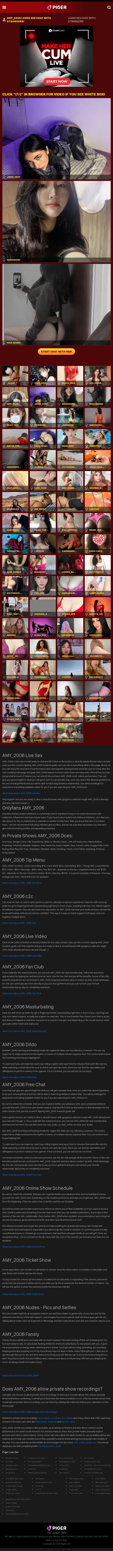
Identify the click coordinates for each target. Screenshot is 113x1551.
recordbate (67, 1418)
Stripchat (52, 1421)
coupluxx (63, 1469)
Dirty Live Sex (75, 1486)
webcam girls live (13, 1482)
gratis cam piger (13, 1506)
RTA (49, 1533)
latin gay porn (101, 1482)
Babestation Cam (67, 1461)
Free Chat (21, 1174)
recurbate (56, 1418)
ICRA (63, 1533)
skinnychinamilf (35, 1461)
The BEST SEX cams (15, 1478)
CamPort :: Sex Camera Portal (97, 1465)
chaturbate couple (14, 1486)
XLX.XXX (9, 1461)
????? (38, 1489)
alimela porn (11, 1469)
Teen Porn (10, 1472)
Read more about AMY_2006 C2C (19, 922)
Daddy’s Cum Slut (92, 1461)
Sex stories (64, 1472)
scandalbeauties (103, 1493)
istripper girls (12, 1465)
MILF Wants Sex (76, 1478)
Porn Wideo (100, 1478)
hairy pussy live (66, 1458)
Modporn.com (12, 1458)
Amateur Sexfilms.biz (93, 1472)
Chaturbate (41, 1421)
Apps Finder (11, 1503)
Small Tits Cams (13, 1493)
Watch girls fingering (37, 1472)
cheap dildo (11, 1489)
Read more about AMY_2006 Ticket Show (23, 1294)
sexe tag (39, 1486)
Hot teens (39, 1478)
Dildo (19, 1077)
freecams (73, 1489)
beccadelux (74, 1482)
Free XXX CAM (75, 1493)
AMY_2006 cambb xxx (85, 1442)
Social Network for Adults (17, 1514)
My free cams (68, 1421)
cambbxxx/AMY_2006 (49, 1446)
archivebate (44, 1418)
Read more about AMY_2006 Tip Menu (21, 882)
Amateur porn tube (36, 1458)
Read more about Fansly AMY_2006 (20, 1375)
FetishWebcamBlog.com (39, 1465)
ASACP (56, 1533)
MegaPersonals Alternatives (18, 1499)
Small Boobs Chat (43, 1482)
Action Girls (64, 1465)
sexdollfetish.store (92, 1469)
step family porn (102, 1489)
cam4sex (32, 1469)
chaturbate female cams (46, 1493)
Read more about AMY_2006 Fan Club (21, 993)
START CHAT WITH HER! (56, 351)
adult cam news (102, 1486)
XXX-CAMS (89, 1458)
